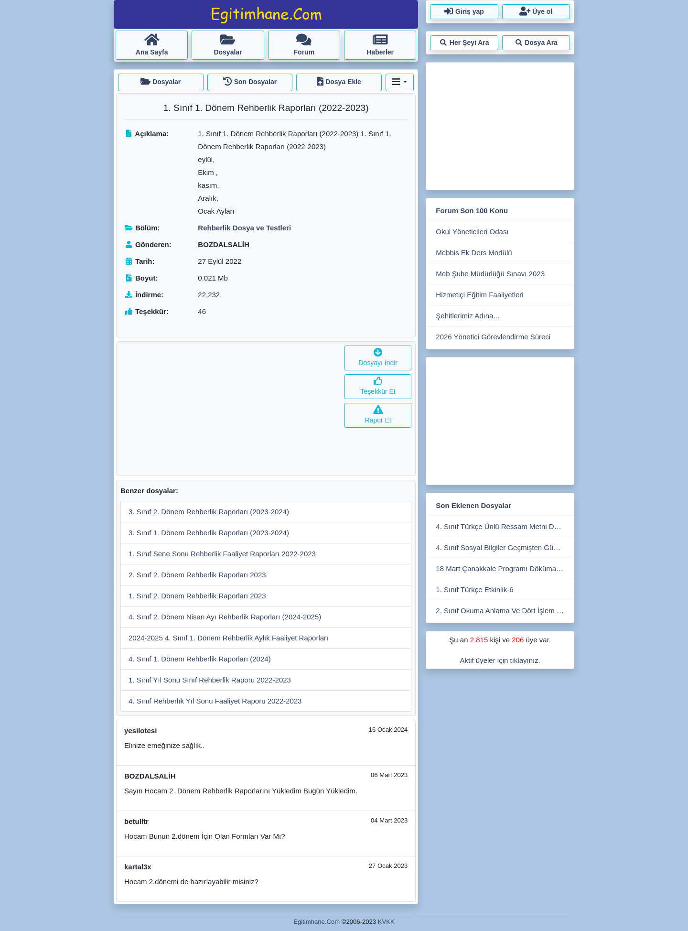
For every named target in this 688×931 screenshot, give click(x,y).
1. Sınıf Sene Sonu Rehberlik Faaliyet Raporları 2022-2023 (222, 554)
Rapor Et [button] (378, 415)
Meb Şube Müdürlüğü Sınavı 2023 (490, 274)
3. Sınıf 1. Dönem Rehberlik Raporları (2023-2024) (209, 533)
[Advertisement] (229, 409)
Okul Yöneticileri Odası (472, 231)
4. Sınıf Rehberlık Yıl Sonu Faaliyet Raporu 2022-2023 (215, 701)
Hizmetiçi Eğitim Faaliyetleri (479, 295)
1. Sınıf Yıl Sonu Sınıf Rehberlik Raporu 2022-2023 (210, 680)
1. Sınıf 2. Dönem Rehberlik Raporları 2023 (197, 596)
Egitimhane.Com (316, 921)
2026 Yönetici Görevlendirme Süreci (493, 337)
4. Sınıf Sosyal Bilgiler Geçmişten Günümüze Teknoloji (504, 547)
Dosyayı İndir (378, 358)
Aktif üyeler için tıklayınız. (500, 660)
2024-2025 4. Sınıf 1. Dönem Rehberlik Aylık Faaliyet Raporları (228, 638)
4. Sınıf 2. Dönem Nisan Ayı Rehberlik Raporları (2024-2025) (225, 617)
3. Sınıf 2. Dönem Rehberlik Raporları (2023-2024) (209, 512)
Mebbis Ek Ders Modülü (474, 253)
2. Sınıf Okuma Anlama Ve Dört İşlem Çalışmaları (504, 610)
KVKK (386, 921)
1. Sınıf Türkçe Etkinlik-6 (474, 589)
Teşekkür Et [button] (378, 386)
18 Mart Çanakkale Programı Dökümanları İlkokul (504, 568)
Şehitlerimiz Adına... (467, 316)
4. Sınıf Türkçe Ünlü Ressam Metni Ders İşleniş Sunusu (504, 526)
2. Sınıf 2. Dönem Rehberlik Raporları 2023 (197, 575)
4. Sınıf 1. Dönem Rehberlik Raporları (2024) (200, 659)
